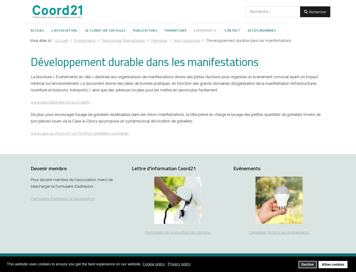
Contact (233, 30)
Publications (145, 30)
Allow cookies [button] (333, 264)
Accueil (38, 30)
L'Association (64, 30)
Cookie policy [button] (153, 264)
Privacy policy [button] (179, 264)
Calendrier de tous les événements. (279, 232)
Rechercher (315, 12)
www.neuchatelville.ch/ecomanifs (60, 102)
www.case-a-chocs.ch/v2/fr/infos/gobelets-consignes (80, 133)
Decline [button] (308, 264)
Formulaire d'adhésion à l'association (62, 198)
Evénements (206, 30)
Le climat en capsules (105, 30)
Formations (175, 30)
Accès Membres (262, 30)
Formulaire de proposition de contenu (177, 232)
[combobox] (273, 11)
